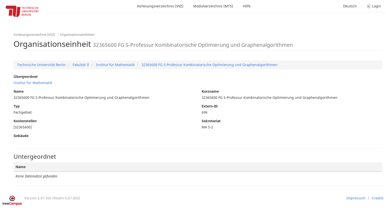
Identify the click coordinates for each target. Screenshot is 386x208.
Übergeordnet (26, 76)
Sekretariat (211, 121)
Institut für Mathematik (115, 64)
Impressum (355, 198)
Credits (378, 198)
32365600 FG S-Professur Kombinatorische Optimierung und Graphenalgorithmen (209, 64)
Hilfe (247, 6)
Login (374, 6)
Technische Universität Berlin (41, 64)
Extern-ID (210, 106)
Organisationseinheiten (77, 34)
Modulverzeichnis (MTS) (213, 6)
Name (19, 91)
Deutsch (350, 6)
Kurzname (210, 91)
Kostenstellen (25, 121)
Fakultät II (80, 64)
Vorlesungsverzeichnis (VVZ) (160, 6)
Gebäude (21, 135)
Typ (17, 106)
